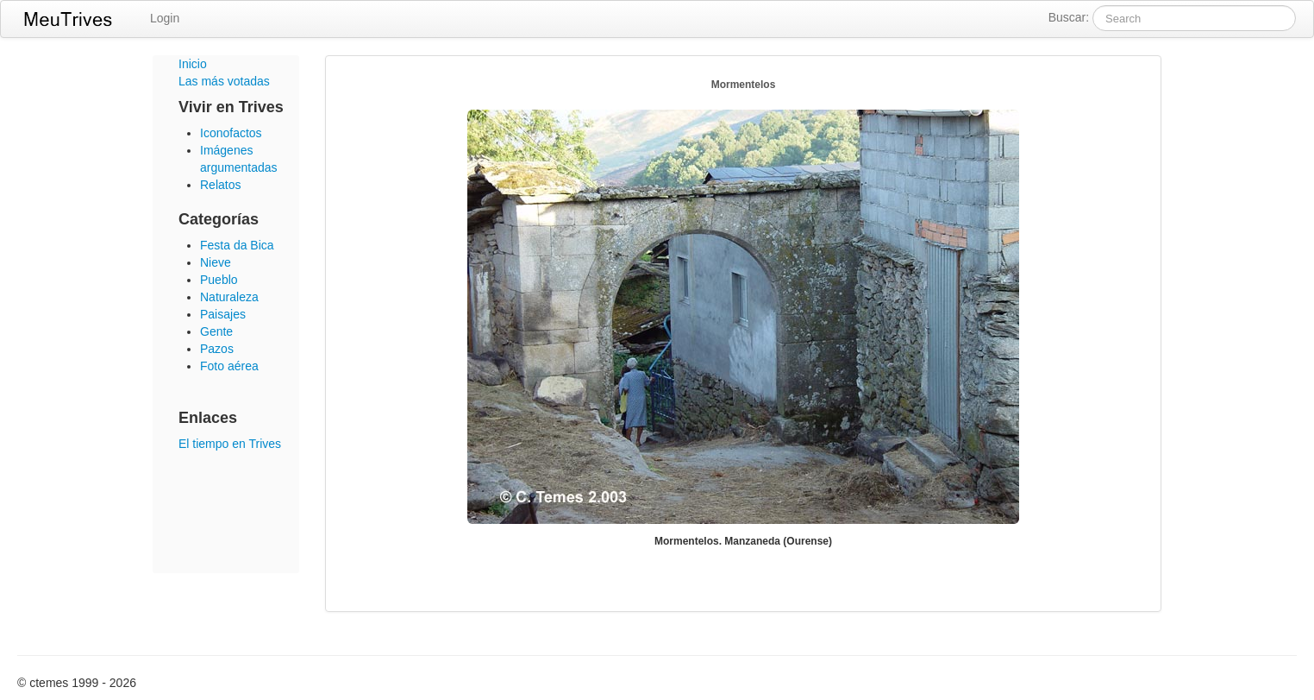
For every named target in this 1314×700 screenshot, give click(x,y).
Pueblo (219, 280)
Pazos (217, 349)
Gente (216, 331)
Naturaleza (229, 297)
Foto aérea (229, 366)
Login (164, 18)
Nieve (215, 262)
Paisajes (223, 314)
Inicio (192, 64)
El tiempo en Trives (229, 444)
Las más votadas (224, 81)
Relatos (220, 185)
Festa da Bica (237, 245)
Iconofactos (231, 133)
